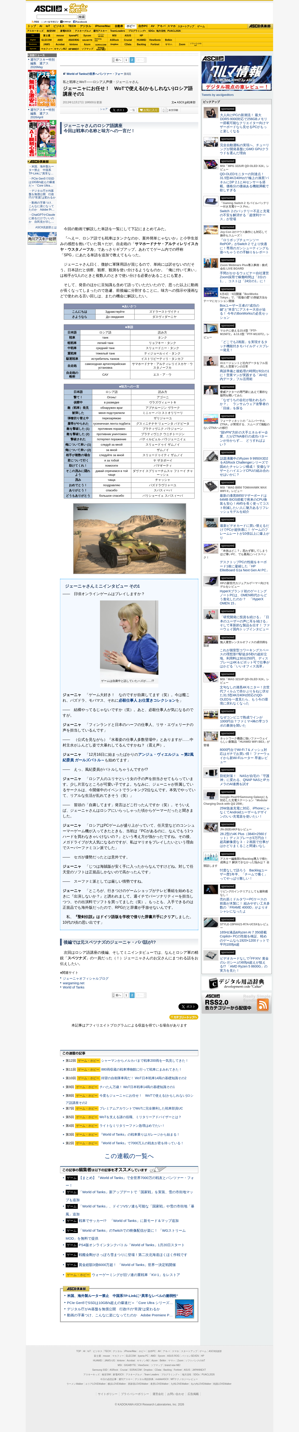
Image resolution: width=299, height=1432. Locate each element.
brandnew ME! (101, 49)
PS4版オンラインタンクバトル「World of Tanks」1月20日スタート (132, 1245)
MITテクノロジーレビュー (184, 1379)
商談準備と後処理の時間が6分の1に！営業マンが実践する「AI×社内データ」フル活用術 (244, 375)
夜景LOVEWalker (159, 1384)
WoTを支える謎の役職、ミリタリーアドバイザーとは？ (141, 1117)
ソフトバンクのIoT (195, 44)
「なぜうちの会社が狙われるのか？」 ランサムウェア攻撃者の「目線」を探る (244, 404)
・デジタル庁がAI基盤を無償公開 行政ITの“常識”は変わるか (42, 194)
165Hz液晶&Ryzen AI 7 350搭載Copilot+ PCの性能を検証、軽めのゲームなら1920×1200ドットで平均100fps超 (244, 938)
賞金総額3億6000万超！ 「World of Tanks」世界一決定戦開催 (127, 1265)
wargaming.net (73, 983)
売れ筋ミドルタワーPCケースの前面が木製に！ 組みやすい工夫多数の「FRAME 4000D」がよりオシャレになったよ (245, 905)
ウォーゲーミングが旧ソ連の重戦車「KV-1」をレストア (136, 1275)
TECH (72, 26)
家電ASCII (65, 31)
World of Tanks (73, 987)
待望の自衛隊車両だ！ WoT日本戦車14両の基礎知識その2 (143, 1078)
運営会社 (158, 1394)
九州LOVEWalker (180, 1384)
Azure (87, 44)
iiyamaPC (73, 35)
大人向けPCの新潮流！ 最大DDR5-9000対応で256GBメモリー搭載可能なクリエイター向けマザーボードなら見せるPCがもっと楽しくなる (244, 123)
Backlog (141, 44)
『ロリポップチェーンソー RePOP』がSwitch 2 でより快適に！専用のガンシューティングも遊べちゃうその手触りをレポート (244, 246)
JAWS (46, 44)
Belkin (168, 40)
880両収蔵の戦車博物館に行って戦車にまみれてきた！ (141, 1069)
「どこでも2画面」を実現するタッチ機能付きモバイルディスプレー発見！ (244, 346)
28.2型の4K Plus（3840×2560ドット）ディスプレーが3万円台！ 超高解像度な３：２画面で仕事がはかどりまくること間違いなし (244, 840)
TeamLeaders (117, 31)
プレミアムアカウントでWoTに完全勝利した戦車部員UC (141, 1108)
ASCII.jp (48, 9)
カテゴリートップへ (183, 1017)
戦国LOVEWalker (222, 1384)
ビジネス (58, 26)
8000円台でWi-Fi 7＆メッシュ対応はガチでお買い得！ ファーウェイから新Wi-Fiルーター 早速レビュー (245, 756)
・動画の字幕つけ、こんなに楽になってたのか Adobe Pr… (41, 206)
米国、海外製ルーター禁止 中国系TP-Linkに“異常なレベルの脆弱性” (122, 1296)
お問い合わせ (175, 1394)
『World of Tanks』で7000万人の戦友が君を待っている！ (142, 1143)
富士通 (46, 35)
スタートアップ (186, 26)
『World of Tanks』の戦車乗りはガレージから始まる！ (140, 1134)
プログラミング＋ (170, 1374)
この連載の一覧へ (129, 1155)
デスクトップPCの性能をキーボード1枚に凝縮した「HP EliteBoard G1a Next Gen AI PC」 (244, 566)
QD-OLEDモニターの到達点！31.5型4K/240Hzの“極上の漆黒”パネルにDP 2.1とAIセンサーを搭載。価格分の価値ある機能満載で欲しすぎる (244, 182)
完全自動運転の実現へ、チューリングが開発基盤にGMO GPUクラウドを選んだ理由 (244, 149)
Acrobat (60, 44)
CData (128, 44)
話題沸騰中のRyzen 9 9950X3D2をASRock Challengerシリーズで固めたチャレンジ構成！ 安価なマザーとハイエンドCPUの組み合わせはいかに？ (245, 466)
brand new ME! (172, 1365)
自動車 (119, 26)
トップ (32, 26)
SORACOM (136, 1370)
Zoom (182, 44)
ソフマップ (87, 49)
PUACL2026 (174, 31)
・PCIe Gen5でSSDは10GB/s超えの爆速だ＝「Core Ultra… (42, 182)
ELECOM (47, 40)
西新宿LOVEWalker (138, 1384)
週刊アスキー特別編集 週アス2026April (42, 113)
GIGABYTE (87, 40)
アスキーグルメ (83, 31)
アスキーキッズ (35, 31)
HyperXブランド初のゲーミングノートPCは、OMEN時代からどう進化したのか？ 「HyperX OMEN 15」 (243, 597)
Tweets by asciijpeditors (218, 95)
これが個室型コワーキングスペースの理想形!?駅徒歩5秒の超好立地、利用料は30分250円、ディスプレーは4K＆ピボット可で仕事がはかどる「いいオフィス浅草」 (245, 658)
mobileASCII (162, 1379)
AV (153, 26)
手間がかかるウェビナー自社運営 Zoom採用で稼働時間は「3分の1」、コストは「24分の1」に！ (246, 277)
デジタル (85, 26)
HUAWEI (141, 40)
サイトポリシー (107, 1394)
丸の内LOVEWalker (201, 1384)
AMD (60, 40)
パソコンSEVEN (101, 35)
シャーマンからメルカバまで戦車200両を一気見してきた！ (144, 1060)
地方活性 (161, 31)
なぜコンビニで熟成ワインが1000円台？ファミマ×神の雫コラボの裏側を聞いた (244, 721)
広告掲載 (193, 1394)
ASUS (128, 35)
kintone (74, 44)
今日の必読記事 (108, 1379)
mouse (60, 35)
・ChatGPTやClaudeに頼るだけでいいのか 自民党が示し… (42, 218)
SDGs (151, 31)
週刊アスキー (100, 31)
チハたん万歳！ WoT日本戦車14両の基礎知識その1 (137, 1087)
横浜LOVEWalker (117, 1384)
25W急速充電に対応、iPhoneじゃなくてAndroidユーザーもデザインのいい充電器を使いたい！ (245, 812)
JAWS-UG (109, 1360)
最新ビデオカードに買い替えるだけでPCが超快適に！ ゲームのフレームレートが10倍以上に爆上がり (244, 532)
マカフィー (47, 49)
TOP (78, 1351)
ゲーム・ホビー (79, 8)
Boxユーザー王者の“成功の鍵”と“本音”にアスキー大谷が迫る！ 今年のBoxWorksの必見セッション (244, 311)
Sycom (87, 35)
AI (40, 26)
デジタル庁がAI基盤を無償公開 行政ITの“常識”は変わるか (113, 1309)
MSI (114, 35)
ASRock (114, 40)
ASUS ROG (73, 40)
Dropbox (114, 44)
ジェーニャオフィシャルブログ (86, 978)
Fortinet (155, 44)
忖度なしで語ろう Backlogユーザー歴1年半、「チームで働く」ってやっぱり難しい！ (243, 874)
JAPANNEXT (73, 49)
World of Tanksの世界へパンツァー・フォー (95, 74)
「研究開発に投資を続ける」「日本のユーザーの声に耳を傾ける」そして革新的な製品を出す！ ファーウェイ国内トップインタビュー (245, 623)
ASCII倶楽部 (260, 26)
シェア (104, 108)
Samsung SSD (100, 1370)
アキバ (161, 26)
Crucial (128, 40)
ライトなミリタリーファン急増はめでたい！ (132, 1125)
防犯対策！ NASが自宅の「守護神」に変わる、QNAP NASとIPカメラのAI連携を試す (245, 780)
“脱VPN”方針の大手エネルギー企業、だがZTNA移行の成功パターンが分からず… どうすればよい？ (244, 438)
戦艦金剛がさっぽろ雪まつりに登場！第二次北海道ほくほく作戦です (133, 1255)
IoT (48, 26)
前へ (118, 60)
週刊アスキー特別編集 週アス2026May (42, 63)
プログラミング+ (137, 31)
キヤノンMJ (60, 49)
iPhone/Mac (103, 26)
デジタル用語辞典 (144, 1379)
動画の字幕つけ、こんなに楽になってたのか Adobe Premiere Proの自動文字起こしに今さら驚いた (146, 1315)
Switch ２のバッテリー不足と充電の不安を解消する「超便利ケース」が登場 (245, 215)
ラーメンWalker (75, 1384)
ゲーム (201, 26)
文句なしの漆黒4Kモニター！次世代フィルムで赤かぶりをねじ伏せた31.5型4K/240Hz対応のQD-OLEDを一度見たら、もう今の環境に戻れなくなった (245, 695)
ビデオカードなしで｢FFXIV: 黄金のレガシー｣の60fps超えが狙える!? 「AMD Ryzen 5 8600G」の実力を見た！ (244, 964)
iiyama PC (143, 1356)
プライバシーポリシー (135, 1394)
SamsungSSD (98, 40)
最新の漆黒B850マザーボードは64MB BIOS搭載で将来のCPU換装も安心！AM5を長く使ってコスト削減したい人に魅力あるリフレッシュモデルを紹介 (244, 503)
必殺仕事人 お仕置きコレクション (147, 700)
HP (141, 35)
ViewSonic (155, 40)
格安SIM (51, 31)
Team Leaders (151, 1374)
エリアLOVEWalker (95, 1384)
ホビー (131, 26)
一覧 (132, 110)
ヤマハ (168, 44)
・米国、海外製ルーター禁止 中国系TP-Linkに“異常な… (41, 170)
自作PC (143, 26)
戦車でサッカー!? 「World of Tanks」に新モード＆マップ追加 (128, 1221)
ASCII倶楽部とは (46, 227)
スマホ (171, 26)
